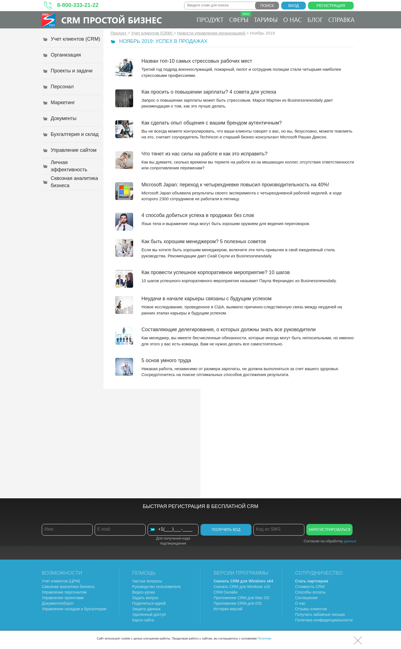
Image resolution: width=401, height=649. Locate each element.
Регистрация (331, 5)
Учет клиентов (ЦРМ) (61, 581)
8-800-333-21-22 (78, 5)
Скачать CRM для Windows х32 (242, 586)
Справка (341, 19)
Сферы (240, 17)
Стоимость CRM (310, 586)
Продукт (210, 19)
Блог (315, 19)
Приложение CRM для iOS (238, 603)
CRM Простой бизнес (111, 20)
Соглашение (306, 598)
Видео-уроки (143, 592)
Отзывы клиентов (311, 609)
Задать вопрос (145, 598)
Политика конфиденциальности (324, 620)
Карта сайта (143, 620)
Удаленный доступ (149, 614)
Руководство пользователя (156, 586)
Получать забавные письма (320, 614)
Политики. (265, 638)
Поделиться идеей (149, 603)
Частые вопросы (147, 581)
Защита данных (146, 609)
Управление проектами (63, 598)
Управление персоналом (64, 592)
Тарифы (266, 19)
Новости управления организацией (211, 33)
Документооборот (58, 603)
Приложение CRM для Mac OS (241, 598)
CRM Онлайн (226, 592)
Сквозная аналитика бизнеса (68, 586)
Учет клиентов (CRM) (152, 33)
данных (350, 541)
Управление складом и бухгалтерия (74, 609)
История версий (228, 609)
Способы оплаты (310, 592)
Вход (293, 5)
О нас (292, 19)
